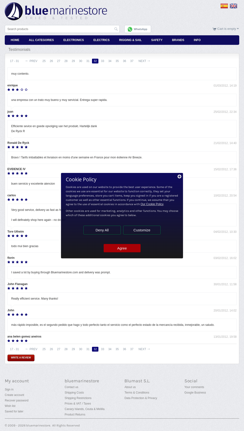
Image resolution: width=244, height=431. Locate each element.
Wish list (10, 406)
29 (73, 61)
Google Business (195, 392)
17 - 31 (14, 61)
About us (130, 387)
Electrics (101, 40)
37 (131, 61)
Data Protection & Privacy (140, 398)
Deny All (102, 230)
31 (87, 61)
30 (80, 61)
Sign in (9, 389)
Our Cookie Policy (152, 204)
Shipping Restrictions (78, 398)
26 (51, 61)
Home (15, 40)
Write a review (21, 357)
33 (102, 61)
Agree (122, 248)
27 (58, 61)
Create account (14, 395)
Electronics (73, 40)
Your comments (194, 387)
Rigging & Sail (130, 40)
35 (117, 61)
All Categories (41, 40)
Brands (178, 40)
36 (124, 61)
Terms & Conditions (136, 392)
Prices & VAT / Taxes (78, 403)
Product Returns (75, 414)
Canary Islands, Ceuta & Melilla (84, 409)
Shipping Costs (74, 392)
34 (109, 61)
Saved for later (14, 411)
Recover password (16, 400)
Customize (141, 230)
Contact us (71, 387)
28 (65, 61)
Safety (157, 40)
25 (44, 61)
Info (197, 40)
